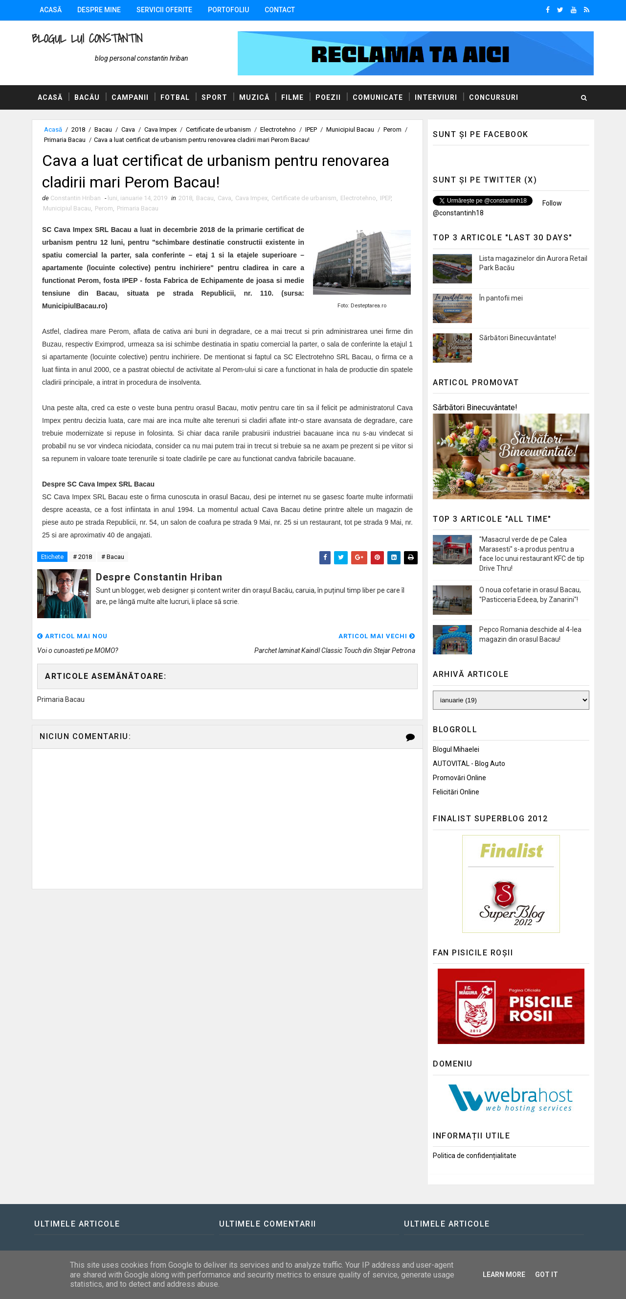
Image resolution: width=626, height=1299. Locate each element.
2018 (78, 129)
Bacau (103, 129)
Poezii (328, 97)
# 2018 (82, 556)
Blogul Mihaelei (456, 749)
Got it (546, 1274)
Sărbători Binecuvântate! (517, 338)
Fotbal (175, 97)
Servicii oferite (164, 10)
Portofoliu (228, 10)
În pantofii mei (501, 298)
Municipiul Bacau (350, 129)
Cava (128, 129)
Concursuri (493, 97)
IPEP (311, 129)
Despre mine (99, 10)
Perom (392, 129)
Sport (214, 97)
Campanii (130, 97)
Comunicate (378, 97)
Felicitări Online (456, 792)
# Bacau (112, 556)
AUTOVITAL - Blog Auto (469, 763)
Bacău (87, 97)
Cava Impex (160, 129)
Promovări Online (459, 778)
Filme (292, 97)
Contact (280, 10)
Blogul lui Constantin (87, 38)
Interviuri (436, 97)
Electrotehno (278, 129)
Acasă (51, 10)
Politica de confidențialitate (474, 1156)
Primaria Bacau (65, 139)
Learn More (504, 1274)
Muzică (254, 97)
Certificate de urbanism (218, 129)
